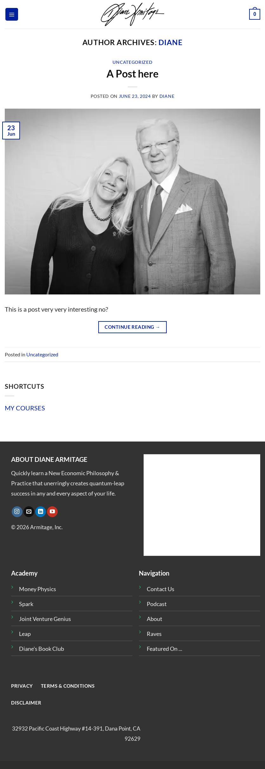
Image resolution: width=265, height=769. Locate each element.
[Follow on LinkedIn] (40, 511)
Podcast (157, 603)
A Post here (132, 73)
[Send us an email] (28, 511)
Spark (26, 603)
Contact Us (160, 588)
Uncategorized (132, 62)
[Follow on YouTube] (52, 511)
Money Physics (37, 588)
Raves (154, 633)
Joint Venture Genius (45, 618)
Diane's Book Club (41, 648)
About (154, 618)
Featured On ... (164, 648)
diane (170, 42)
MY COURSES (25, 408)
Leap (25, 633)
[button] (11, 14)
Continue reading (132, 327)
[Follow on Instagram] (17, 511)
